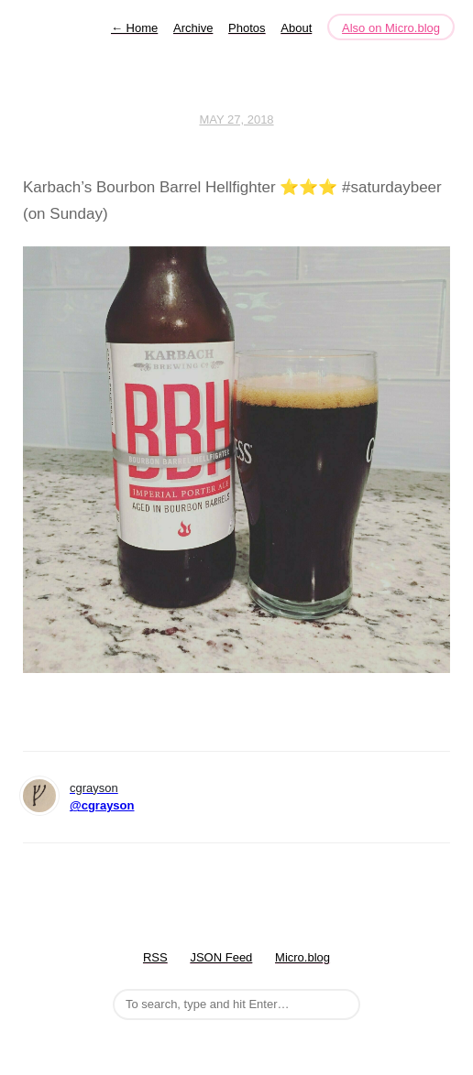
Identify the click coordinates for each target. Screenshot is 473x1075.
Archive (193, 28)
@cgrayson (102, 805)
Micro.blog (302, 957)
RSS (155, 957)
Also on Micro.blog (391, 28)
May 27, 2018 (236, 119)
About (296, 28)
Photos (246, 28)
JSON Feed (221, 957)
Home (134, 28)
